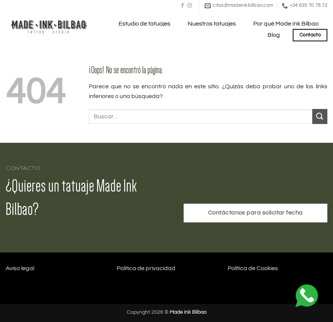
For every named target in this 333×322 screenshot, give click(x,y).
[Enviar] (319, 116)
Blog (274, 35)
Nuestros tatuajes (212, 24)
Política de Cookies (253, 268)
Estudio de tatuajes (144, 24)
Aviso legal (20, 268)
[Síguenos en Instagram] (189, 5)
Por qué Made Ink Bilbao (286, 24)
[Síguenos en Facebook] (182, 5)
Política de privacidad (146, 268)
